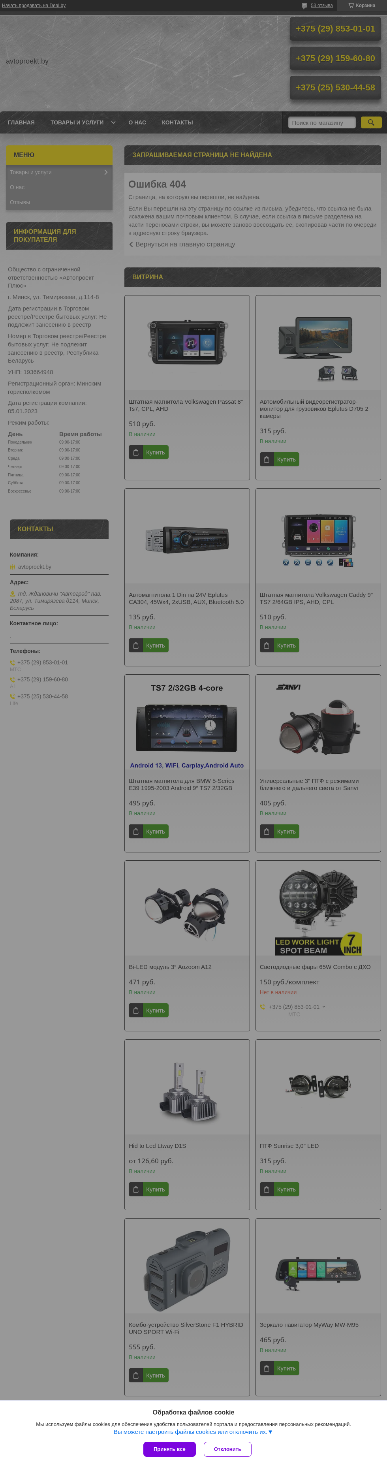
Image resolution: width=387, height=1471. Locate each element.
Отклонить (227, 1449)
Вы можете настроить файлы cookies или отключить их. (190, 1431)
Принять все (170, 1449)
